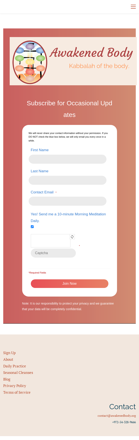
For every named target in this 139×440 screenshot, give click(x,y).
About (8, 359)
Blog (6, 379)
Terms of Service (17, 392)
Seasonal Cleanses (18, 372)
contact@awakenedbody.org (117, 416)
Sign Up (9, 352)
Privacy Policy (14, 385)
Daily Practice (14, 366)
